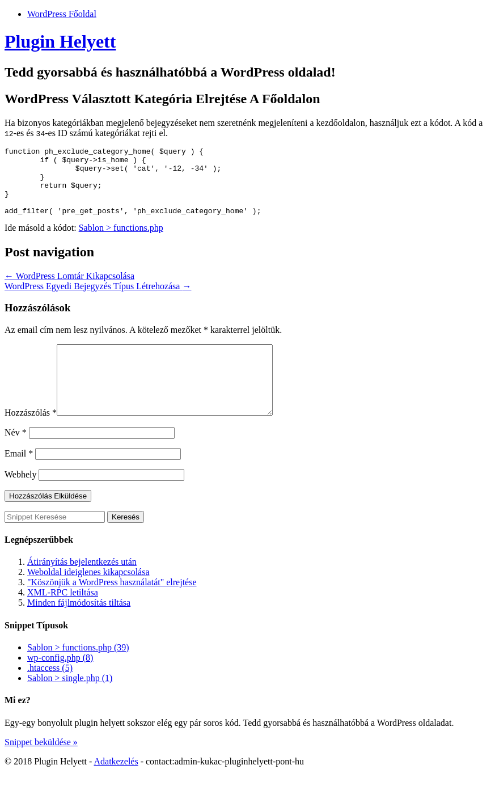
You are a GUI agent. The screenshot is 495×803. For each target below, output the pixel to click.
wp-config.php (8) (60, 685)
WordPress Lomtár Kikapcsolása (69, 289)
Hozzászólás (31, 440)
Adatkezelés (116, 788)
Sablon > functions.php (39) (78, 674)
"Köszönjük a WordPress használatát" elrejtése (112, 609)
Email (19, 480)
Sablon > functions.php (121, 241)
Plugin (60, 41)
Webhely (20, 501)
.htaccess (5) (50, 695)
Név (16, 459)
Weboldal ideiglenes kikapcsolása (88, 599)
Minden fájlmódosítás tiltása (78, 630)
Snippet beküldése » (41, 769)
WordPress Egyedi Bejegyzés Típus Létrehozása (98, 300)
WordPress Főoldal (61, 14)
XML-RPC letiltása (62, 619)
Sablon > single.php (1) (69, 705)
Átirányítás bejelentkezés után (82, 589)
